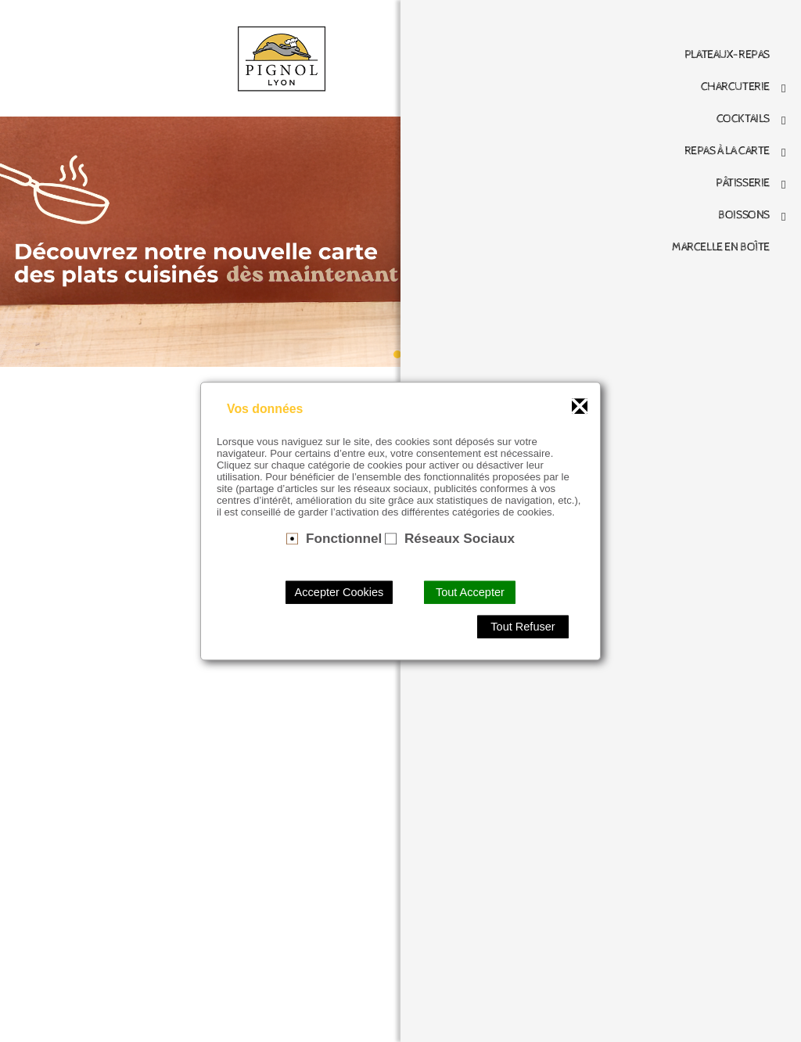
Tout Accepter (470, 592)
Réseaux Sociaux (459, 538)
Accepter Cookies (339, 592)
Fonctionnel (344, 538)
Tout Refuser (522, 626)
